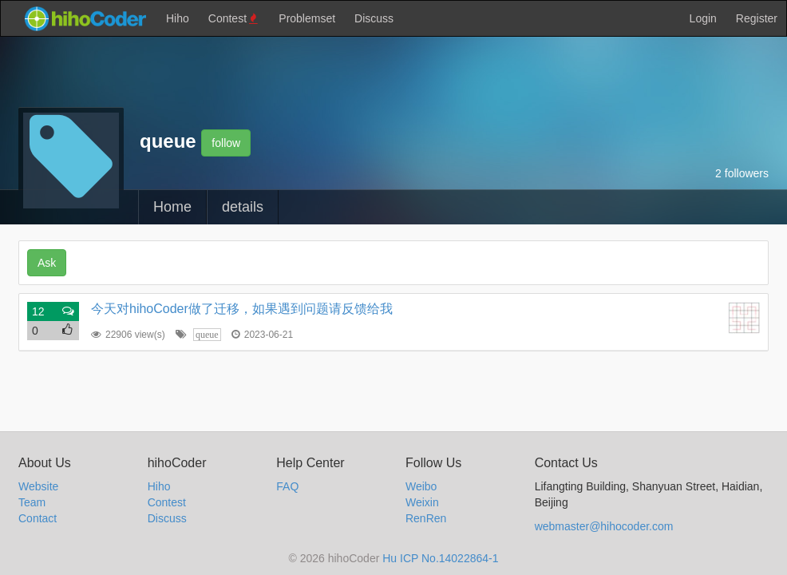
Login (703, 18)
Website (38, 486)
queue (207, 334)
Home (172, 207)
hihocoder (84, 18)
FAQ (287, 486)
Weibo (421, 486)
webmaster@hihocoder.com (604, 526)
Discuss (374, 18)
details (242, 207)
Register (756, 18)
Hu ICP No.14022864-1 (440, 558)
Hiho (177, 18)
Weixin (422, 502)
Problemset (307, 18)
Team (31, 502)
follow (226, 143)
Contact (37, 518)
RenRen (425, 518)
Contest (234, 18)
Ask (47, 262)
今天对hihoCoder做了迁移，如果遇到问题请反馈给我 (242, 308)
